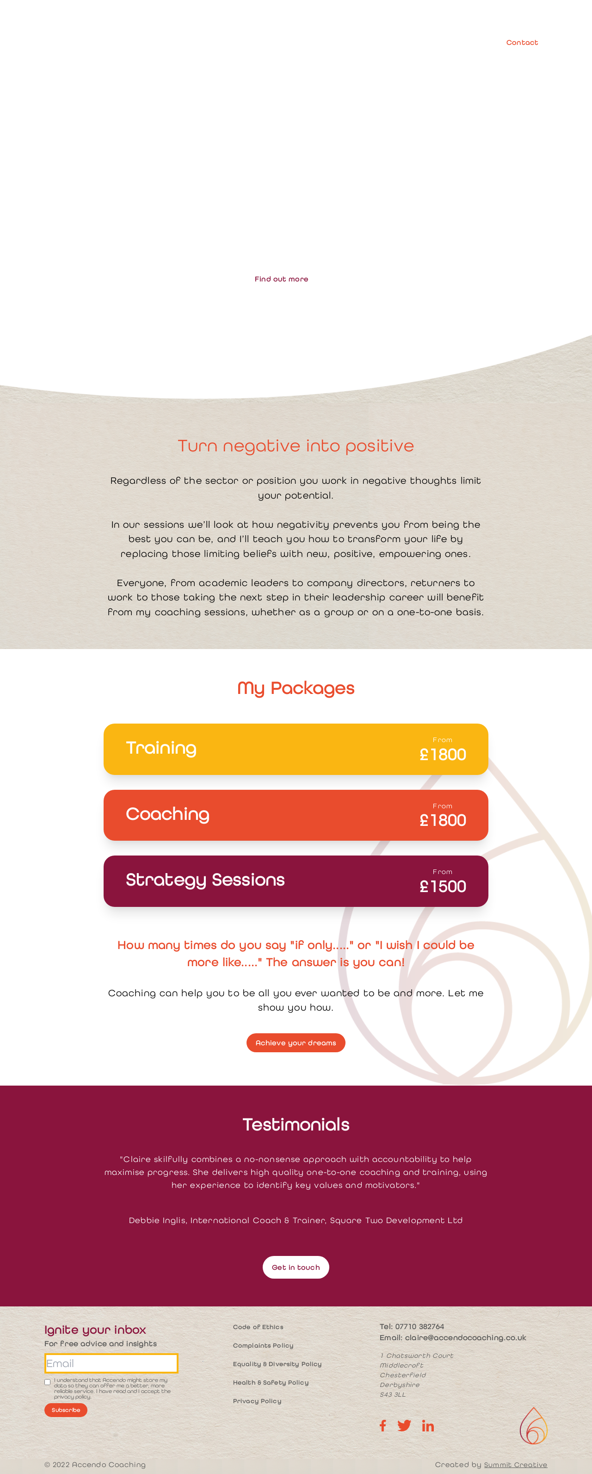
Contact (522, 42)
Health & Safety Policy (271, 1382)
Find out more (281, 279)
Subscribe (66, 1410)
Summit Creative (516, 1464)
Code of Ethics (258, 1327)
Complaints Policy (263, 1345)
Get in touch (296, 1267)
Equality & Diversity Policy (277, 1364)
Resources (368, 42)
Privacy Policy (257, 1401)
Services (318, 42)
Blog (474, 42)
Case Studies (427, 42)
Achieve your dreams (296, 1043)
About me (269, 42)
